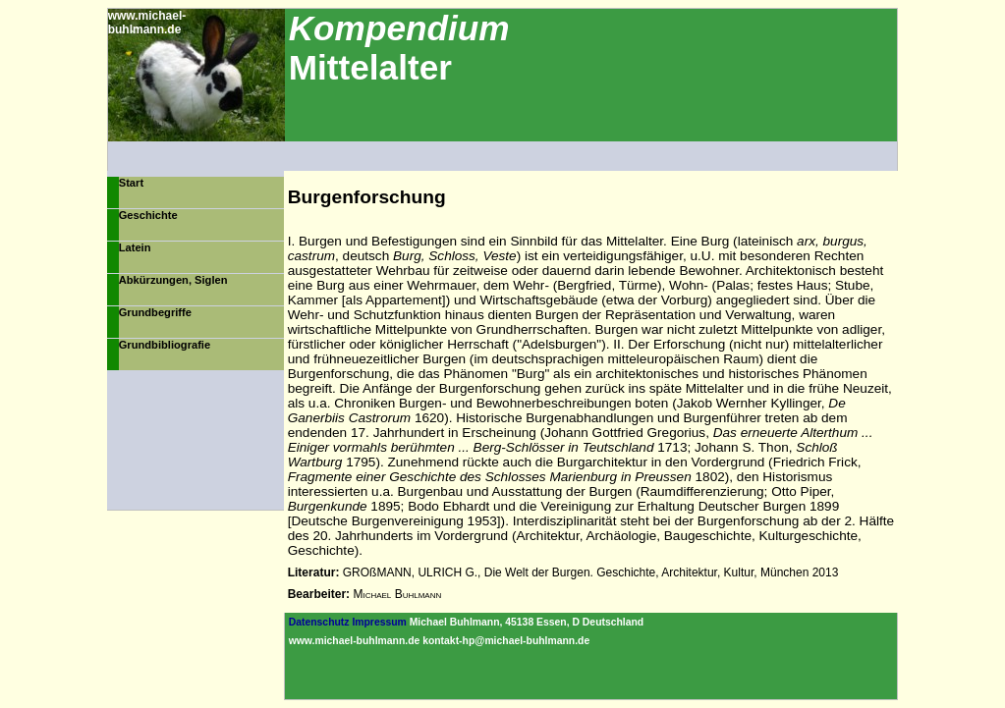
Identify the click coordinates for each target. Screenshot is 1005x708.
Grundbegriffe (155, 312)
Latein (135, 247)
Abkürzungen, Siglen (173, 280)
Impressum (379, 622)
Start (131, 183)
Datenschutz (319, 622)
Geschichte (148, 215)
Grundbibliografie (164, 345)
